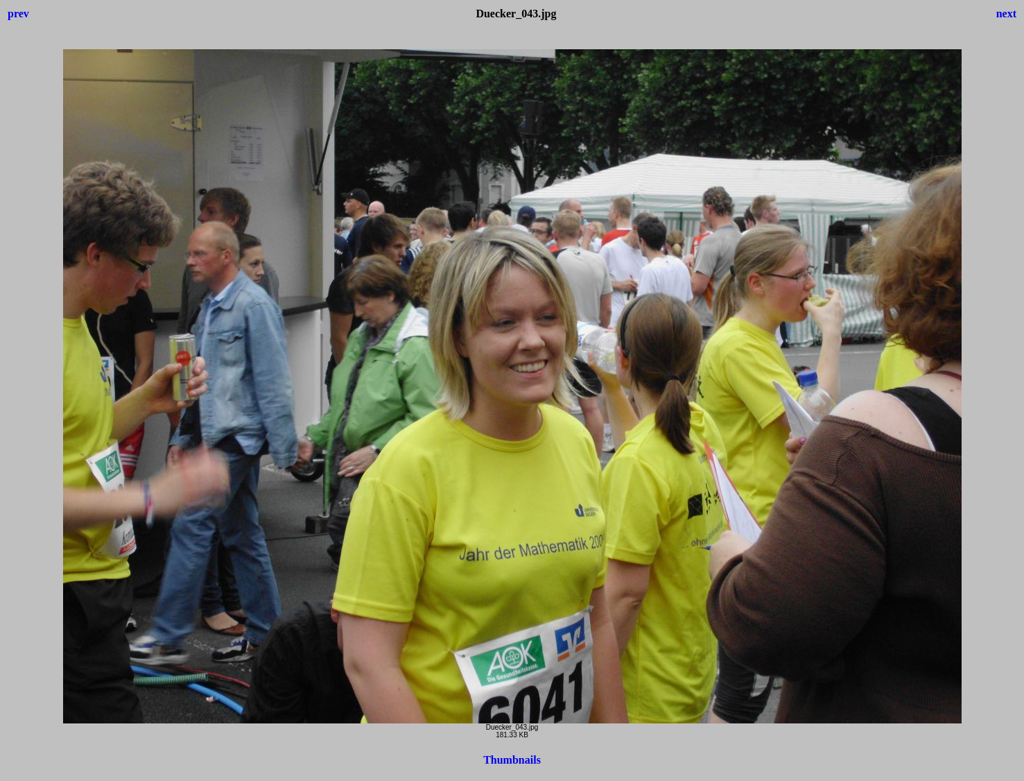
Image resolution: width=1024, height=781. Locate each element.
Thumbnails (512, 760)
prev (18, 13)
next (1006, 13)
